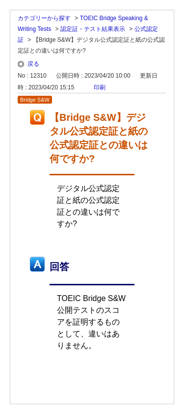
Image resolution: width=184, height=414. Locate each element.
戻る (33, 63)
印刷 (99, 87)
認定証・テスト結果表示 (92, 29)
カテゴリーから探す (44, 18)
